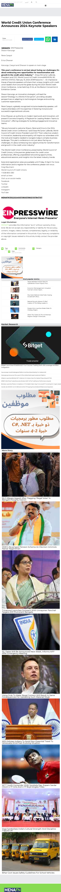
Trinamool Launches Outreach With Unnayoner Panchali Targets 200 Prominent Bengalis (29, 614)
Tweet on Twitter (39, 42)
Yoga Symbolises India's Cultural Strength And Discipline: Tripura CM (29, 831)
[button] (31, 2)
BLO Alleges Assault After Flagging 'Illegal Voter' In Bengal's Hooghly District (30, 502)
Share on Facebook (27, 42)
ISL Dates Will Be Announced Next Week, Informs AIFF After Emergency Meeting (28, 655)
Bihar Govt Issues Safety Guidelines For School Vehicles (28, 873)
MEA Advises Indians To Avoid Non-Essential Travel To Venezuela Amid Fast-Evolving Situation (27, 744)
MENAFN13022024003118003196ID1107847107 (21, 201)
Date (4, 41)
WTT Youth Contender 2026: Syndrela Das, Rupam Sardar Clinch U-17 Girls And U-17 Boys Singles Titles (29, 787)
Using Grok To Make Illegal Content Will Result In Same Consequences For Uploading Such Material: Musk (28, 698)
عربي (26, 2)
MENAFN (6, 51)
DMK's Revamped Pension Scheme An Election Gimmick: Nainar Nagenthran (29, 551)
